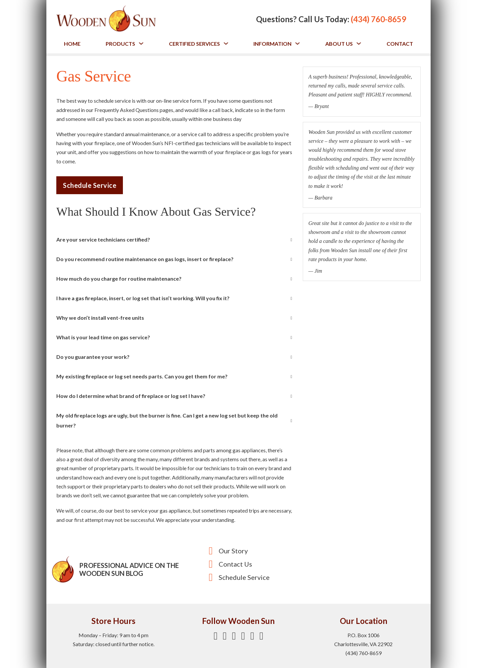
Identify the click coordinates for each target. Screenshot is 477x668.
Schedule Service (89, 185)
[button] (174, 240)
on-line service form (178, 100)
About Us (339, 43)
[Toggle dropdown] (141, 43)
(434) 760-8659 (378, 19)
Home (72, 43)
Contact (400, 43)
